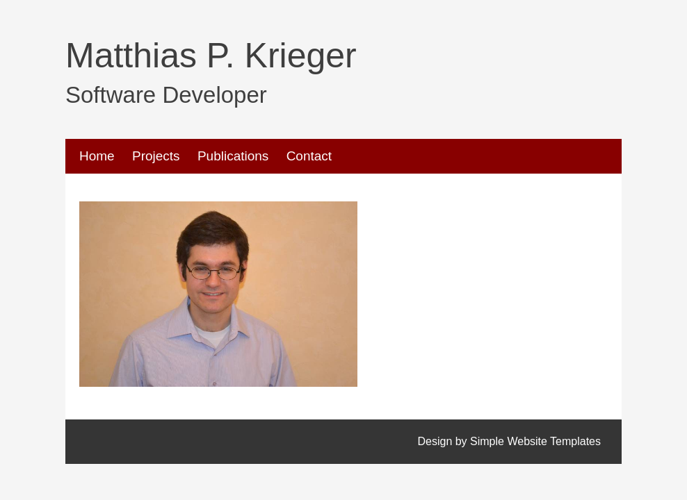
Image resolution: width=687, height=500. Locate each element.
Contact (309, 156)
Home (97, 156)
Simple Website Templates (535, 441)
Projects (156, 156)
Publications (232, 156)
